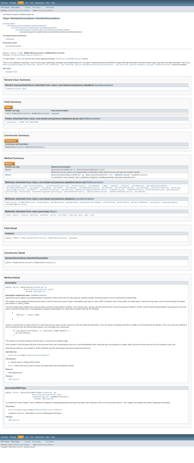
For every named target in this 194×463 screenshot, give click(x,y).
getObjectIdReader (139, 206)
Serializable (10, 39)
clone (8, 219)
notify (53, 219)
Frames (28, 7)
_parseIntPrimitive (159, 191)
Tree (31, 3)
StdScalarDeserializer (22, 55)
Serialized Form (11, 73)
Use (26, 3)
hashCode (44, 219)
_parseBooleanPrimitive (16, 191)
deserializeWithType (60, 177)
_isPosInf (124, 189)
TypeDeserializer (122, 177)
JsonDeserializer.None (16, 90)
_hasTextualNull (78, 189)
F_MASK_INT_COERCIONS (28, 124)
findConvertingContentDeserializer (91, 193)
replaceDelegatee (169, 206)
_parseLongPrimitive (15, 193)
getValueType (11, 195)
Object (66, 30)
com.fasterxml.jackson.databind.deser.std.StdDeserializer (32, 28)
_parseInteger (142, 191)
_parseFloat (106, 191)
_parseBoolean (137, 189)
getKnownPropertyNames (91, 206)
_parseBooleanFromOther (156, 189)
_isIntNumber (93, 189)
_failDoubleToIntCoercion (57, 189)
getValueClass (172, 193)
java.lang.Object (9, 24)
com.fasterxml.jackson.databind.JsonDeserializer (25, 26)
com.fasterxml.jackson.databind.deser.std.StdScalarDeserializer (39, 30)
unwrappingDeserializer (16, 208)
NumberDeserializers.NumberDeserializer (31, 115)
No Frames (36, 7)
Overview (4, 3)
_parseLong (175, 191)
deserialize (56, 172)
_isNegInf (113, 189)
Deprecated (39, 3)
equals (15, 219)
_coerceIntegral (13, 189)
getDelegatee (43, 206)
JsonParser (68, 172)
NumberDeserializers (13, 46)
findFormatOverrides (155, 193)
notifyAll (62, 219)
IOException (39, 298)
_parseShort (31, 193)
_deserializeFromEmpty (32, 189)
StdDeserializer (92, 120)
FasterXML (19, 460)
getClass (34, 219)
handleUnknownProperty (74, 195)
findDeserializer (117, 193)
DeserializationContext (88, 172)
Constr (21, 10)
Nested (10, 10)
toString (73, 219)
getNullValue (109, 206)
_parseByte (34, 191)
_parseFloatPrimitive (124, 191)
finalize (24, 219)
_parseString (67, 193)
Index (47, 3)
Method (26, 10)
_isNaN (104, 189)
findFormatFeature (135, 193)
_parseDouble (71, 191)
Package (13, 3)
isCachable (155, 206)
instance (55, 115)
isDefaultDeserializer (97, 195)
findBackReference (26, 206)
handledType (24, 195)
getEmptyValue (57, 206)
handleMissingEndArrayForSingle (47, 195)
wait (80, 219)
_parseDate (46, 191)
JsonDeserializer (103, 86)
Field (15, 10)
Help (53, 3)
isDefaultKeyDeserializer (121, 195)
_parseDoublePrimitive (89, 191)
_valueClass (11, 124)
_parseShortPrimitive (49, 193)
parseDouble (140, 195)
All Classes (50, 7)
